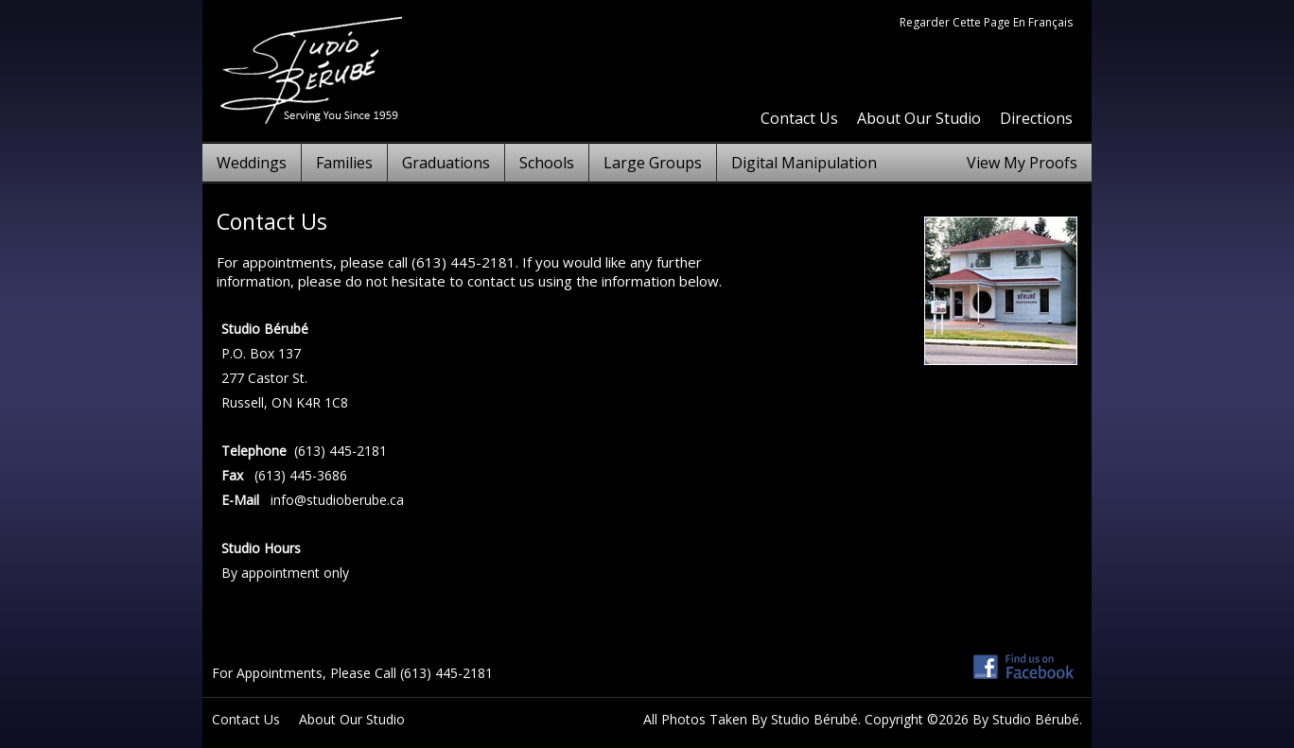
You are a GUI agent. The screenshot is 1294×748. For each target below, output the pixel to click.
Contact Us (799, 118)
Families (344, 162)
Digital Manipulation (804, 162)
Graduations (446, 162)
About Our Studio (919, 118)
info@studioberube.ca (337, 500)
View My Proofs (1022, 162)
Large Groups (652, 162)
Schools (546, 162)
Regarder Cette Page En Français (986, 22)
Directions (1036, 118)
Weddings (252, 162)
